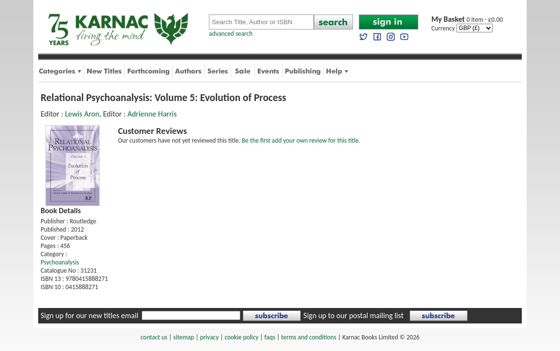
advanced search (230, 33)
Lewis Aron (82, 113)
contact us (154, 337)
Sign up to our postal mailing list (353, 315)
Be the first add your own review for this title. (301, 140)
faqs (270, 337)
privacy (209, 337)
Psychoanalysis (60, 262)
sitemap (183, 337)
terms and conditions (308, 337)
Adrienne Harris (152, 113)
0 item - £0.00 (467, 19)
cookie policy (241, 337)
